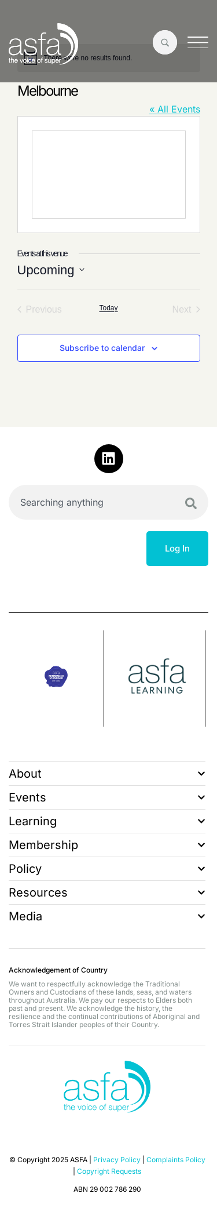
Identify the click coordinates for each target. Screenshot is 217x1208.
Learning (107, 821)
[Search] (191, 503)
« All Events (174, 109)
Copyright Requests (109, 1171)
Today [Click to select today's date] (108, 308)
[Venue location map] (108, 174)
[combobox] (108, 502)
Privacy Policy (117, 1159)
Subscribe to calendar (102, 348)
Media (107, 916)
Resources (107, 892)
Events (107, 797)
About (107, 773)
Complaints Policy (175, 1159)
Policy (107, 869)
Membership (107, 845)
